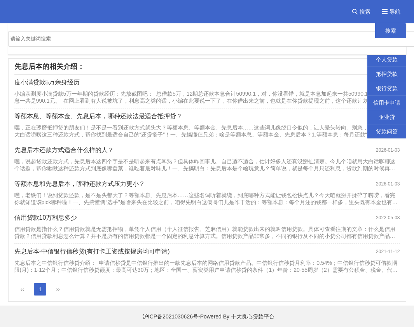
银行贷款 (387, 88)
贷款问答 (387, 131)
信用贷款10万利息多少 (45, 217)
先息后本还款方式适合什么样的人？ (64, 150)
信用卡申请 (386, 103)
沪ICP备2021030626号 (170, 316)
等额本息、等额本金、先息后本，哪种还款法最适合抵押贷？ (98, 116)
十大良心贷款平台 (252, 316)
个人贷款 (387, 59)
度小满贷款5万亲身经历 (47, 82)
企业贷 (387, 117)
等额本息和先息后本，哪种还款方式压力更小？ (79, 183)
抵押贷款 (387, 74)
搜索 (390, 31)
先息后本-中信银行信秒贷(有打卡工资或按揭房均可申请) (92, 251)
